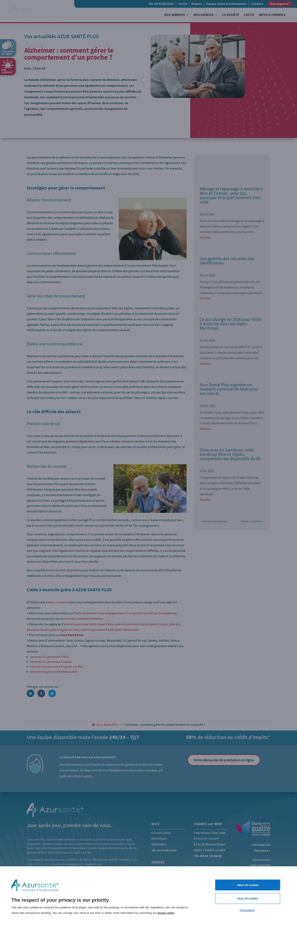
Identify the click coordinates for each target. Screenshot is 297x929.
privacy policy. (166, 912)
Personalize (247, 910)
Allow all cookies (248, 885)
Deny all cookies (247, 898)
